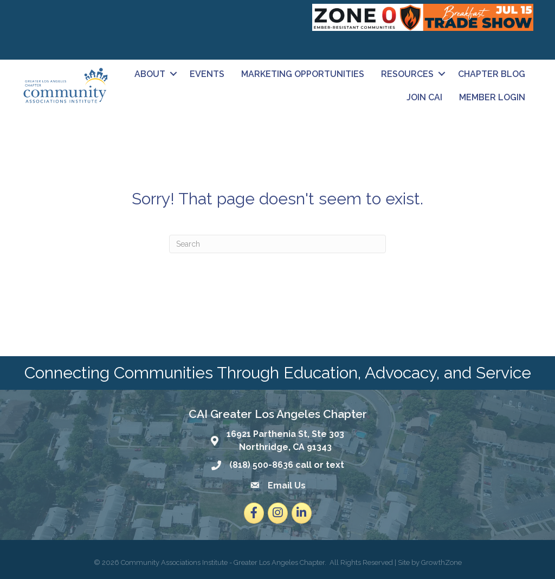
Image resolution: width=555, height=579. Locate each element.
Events (207, 74)
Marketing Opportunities (302, 74)
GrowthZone (441, 562)
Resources (407, 74)
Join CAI (424, 97)
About (149, 74)
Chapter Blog (491, 74)
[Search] (277, 244)
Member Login (492, 97)
